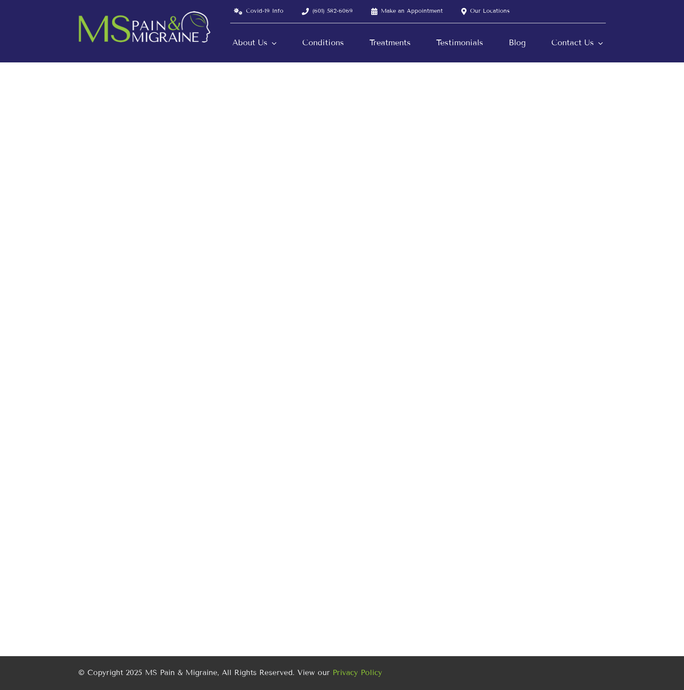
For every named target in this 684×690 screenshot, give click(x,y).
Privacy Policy (357, 672)
